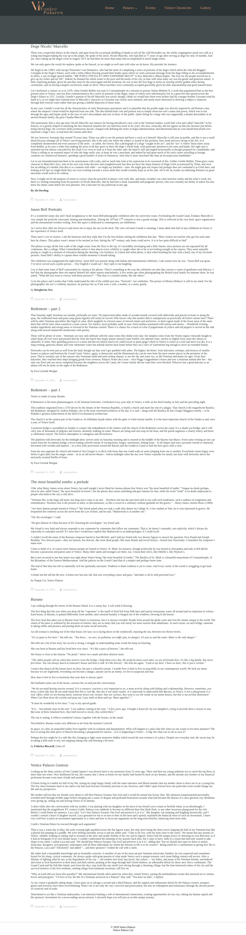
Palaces (130, 7)
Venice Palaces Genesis (49, 765)
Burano (37, 599)
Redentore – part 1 (45, 390)
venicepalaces (70, 199)
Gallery (205, 8)
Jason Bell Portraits (46, 209)
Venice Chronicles (177, 8)
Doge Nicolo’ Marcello (49, 46)
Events (151, 8)
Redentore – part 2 (45, 309)
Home (109, 8)
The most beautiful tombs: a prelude (60, 482)
